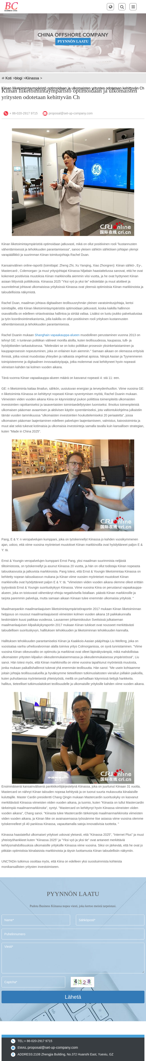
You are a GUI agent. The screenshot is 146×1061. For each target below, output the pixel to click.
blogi (18, 78)
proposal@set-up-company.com (71, 113)
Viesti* (73, 958)
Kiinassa (32, 78)
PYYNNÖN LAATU (73, 41)
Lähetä (73, 997)
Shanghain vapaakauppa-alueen (57, 335)
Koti (9, 78)
